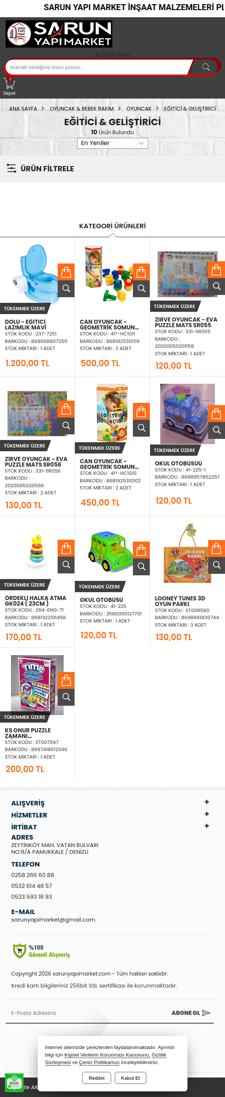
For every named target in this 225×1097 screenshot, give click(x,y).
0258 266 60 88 (32, 875)
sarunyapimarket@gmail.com (53, 919)
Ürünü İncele (66, 288)
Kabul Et (130, 1078)
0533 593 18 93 (31, 897)
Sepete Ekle (66, 271)
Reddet (96, 1078)
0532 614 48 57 (31, 886)
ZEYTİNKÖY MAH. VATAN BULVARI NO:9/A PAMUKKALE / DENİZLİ (54, 848)
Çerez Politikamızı (99, 1062)
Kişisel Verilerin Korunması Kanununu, (107, 1055)
